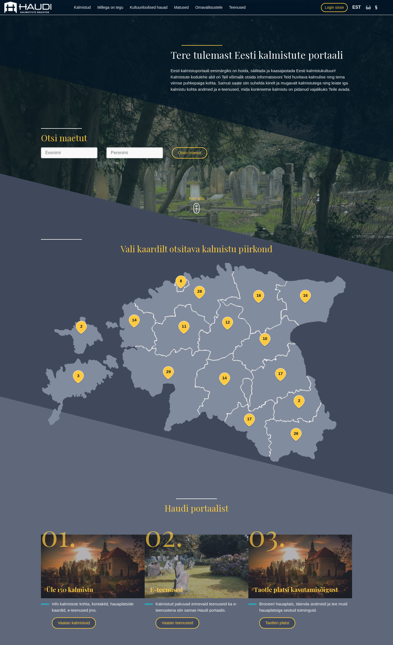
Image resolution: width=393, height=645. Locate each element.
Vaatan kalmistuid (74, 622)
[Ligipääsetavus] (368, 7)
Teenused (237, 7)
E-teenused (166, 589)
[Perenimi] (134, 152)
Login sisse (334, 7)
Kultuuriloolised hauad (149, 7)
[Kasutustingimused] (376, 7)
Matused (181, 7)
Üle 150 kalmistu (69, 589)
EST (356, 7)
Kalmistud (82, 7)
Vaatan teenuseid (177, 622)
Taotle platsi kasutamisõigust (296, 589)
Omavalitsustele (209, 7)
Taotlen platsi (277, 622)
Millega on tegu (110, 7)
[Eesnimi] (69, 152)
